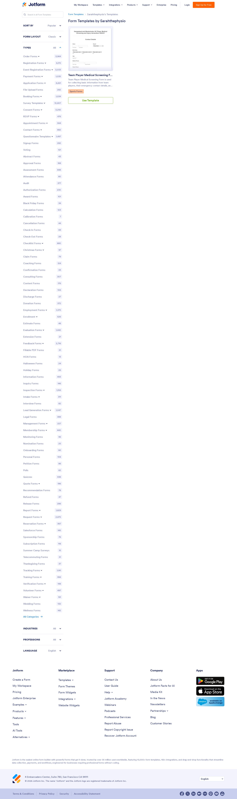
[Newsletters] (157, 704)
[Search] (24, 15)
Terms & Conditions (23, 793)
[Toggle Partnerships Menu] (159, 711)
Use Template (90, 100)
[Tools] (16, 724)
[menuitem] (81, 5)
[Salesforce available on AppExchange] (210, 701)
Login (187, 4)
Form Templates (76, 14)
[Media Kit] (156, 692)
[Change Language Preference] (211, 779)
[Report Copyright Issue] (118, 730)
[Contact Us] (111, 680)
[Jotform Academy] (115, 699)
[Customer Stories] (161, 723)
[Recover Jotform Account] (120, 736)
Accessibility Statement (87, 793)
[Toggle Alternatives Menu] (21, 737)
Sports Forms (77, 91)
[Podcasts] (109, 711)
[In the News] (157, 698)
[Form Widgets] (67, 692)
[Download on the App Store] (210, 691)
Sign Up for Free (203, 4)
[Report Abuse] (112, 723)
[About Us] (156, 680)
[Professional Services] (117, 717)
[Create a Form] (21, 680)
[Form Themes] (66, 686)
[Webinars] (110, 705)
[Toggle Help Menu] (108, 692)
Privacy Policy (47, 793)
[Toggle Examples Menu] (20, 704)
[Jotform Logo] (34, 4)
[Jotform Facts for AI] (162, 686)
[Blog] (153, 717)
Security (64, 793)
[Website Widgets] (69, 705)
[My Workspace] (22, 686)
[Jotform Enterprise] (24, 698)
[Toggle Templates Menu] (66, 680)
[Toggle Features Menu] (19, 718)
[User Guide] (111, 686)
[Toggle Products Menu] (20, 711)
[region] (42, 338)
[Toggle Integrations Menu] (67, 699)
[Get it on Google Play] (210, 681)
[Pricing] (17, 692)
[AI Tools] (17, 731)
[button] (42, 25)
